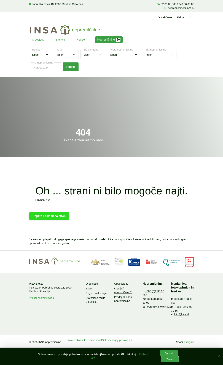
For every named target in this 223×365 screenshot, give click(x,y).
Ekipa (180, 17)
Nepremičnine (109, 40)
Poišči (70, 66)
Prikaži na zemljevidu (41, 297)
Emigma (189, 341)
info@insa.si (181, 314)
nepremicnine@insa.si (181, 7)
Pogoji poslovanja (96, 293)
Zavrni (169, 359)
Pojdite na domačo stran (49, 216)
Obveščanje (165, 17)
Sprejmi (169, 353)
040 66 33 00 (186, 4)
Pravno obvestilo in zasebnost (84, 340)
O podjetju (38, 39)
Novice (81, 39)
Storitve (60, 39)
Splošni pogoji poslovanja (117, 340)
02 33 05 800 (168, 4)
